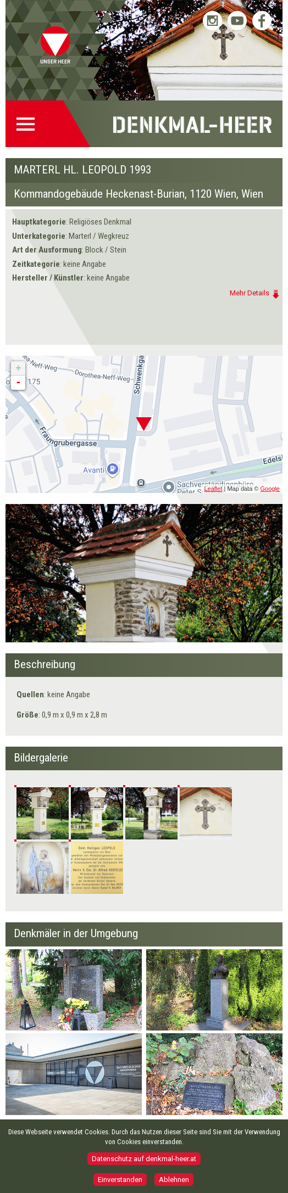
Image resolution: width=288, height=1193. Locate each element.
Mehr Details (249, 293)
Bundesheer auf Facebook (262, 20)
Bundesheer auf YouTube (237, 20)
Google (270, 488)
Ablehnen (174, 1179)
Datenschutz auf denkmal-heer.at (144, 1159)
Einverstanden (120, 1179)
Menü (28, 124)
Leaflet (213, 488)
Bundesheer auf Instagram (212, 20)
